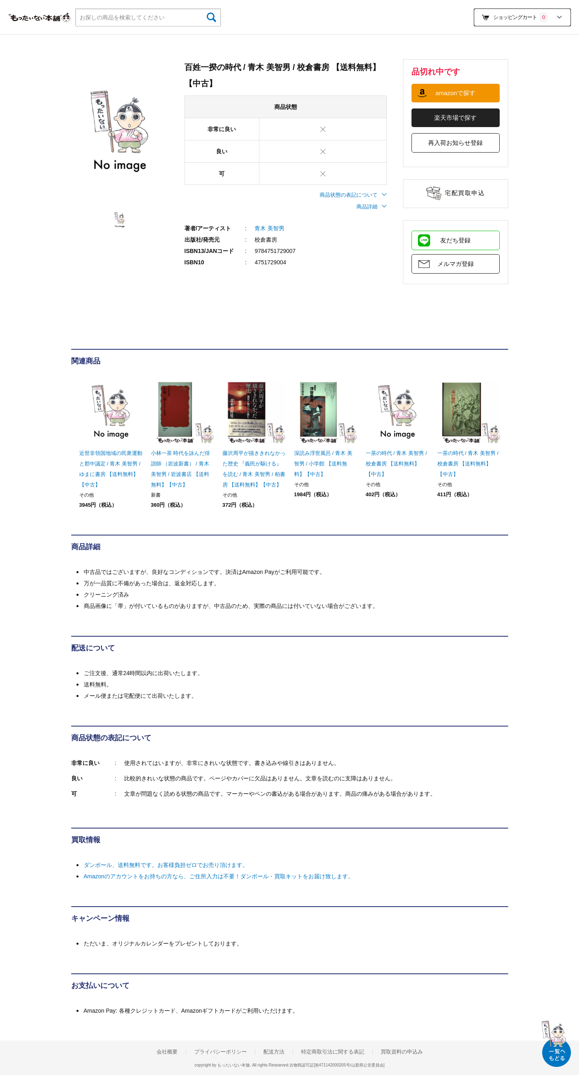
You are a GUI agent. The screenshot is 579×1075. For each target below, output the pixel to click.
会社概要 (167, 1052)
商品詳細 (371, 207)
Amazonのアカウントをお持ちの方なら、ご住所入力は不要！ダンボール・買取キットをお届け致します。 (219, 876)
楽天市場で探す (455, 117)
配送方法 (273, 1052)
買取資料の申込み (402, 1052)
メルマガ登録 (455, 263)
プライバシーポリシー (220, 1052)
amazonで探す (455, 92)
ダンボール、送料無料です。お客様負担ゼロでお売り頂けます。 (166, 865)
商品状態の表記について (353, 195)
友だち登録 (455, 240)
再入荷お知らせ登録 (455, 142)
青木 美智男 (269, 228)
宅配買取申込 (465, 192)
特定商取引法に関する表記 (332, 1052)
